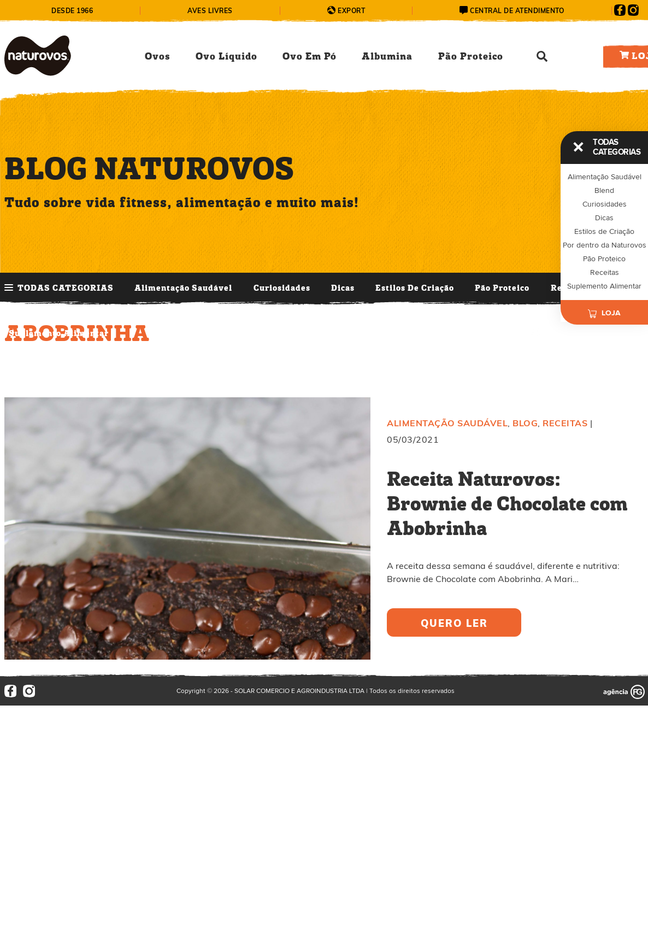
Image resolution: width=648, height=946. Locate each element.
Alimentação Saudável (183, 288)
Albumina (387, 57)
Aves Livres (210, 11)
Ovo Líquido (226, 57)
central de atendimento (517, 11)
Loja (604, 310)
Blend (604, 191)
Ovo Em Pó (309, 57)
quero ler (454, 623)
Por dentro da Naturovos (604, 245)
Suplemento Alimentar (59, 334)
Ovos (157, 57)
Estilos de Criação (414, 288)
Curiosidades (282, 288)
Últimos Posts (291, 334)
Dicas (343, 288)
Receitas (604, 273)
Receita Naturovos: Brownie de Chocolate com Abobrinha (507, 505)
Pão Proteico (470, 57)
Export (351, 11)
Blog (525, 423)
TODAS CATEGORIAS (65, 288)
